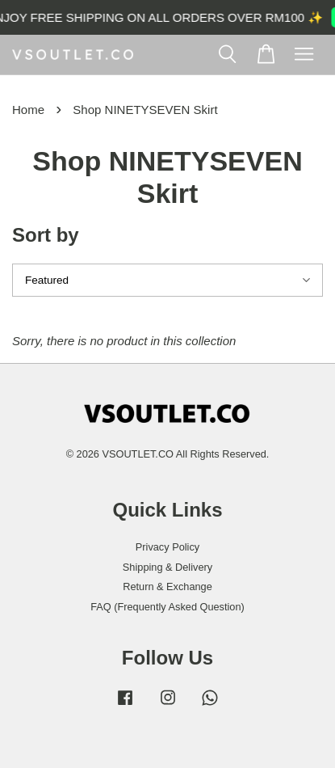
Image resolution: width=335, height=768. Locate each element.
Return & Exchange (167, 586)
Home (28, 109)
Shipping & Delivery (167, 567)
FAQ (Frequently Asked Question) (167, 607)
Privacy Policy (167, 547)
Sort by (45, 235)
